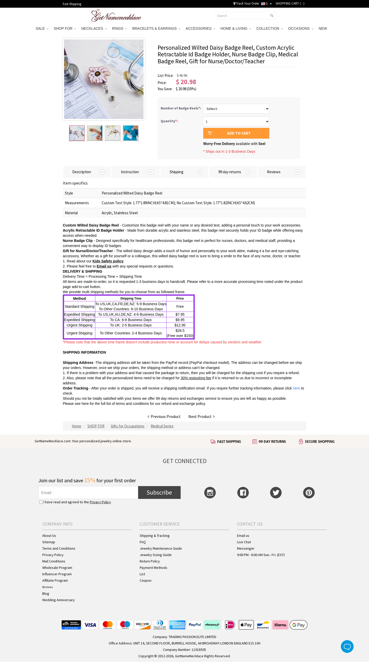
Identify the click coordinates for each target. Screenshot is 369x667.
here (85, 404)
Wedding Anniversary (58, 600)
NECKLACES (94, 28)
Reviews (47, 587)
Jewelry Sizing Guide (156, 554)
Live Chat (244, 542)
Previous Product (164, 416)
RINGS (119, 28)
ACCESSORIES (200, 28)
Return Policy (150, 561)
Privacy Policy (100, 502)
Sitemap (48, 542)
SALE (42, 28)
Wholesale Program (57, 567)
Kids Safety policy (108, 261)
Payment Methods (153, 567)
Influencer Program (57, 574)
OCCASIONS (300, 28)
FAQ (143, 542)
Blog (45, 593)
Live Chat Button (347, 646)
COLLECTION (269, 28)
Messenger (245, 548)
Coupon (145, 580)
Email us (104, 266)
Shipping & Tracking (155, 535)
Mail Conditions (53, 561)
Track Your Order (246, 3)
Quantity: (169, 121)
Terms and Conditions (58, 548)
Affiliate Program (55, 580)
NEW (323, 28)
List (142, 574)
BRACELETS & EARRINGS (156, 28)
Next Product (201, 416)
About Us (49, 535)
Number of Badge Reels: (181, 108)
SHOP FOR (65, 28)
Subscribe (159, 492)
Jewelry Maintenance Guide (161, 548)
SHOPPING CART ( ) (290, 3)
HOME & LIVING (235, 28)
